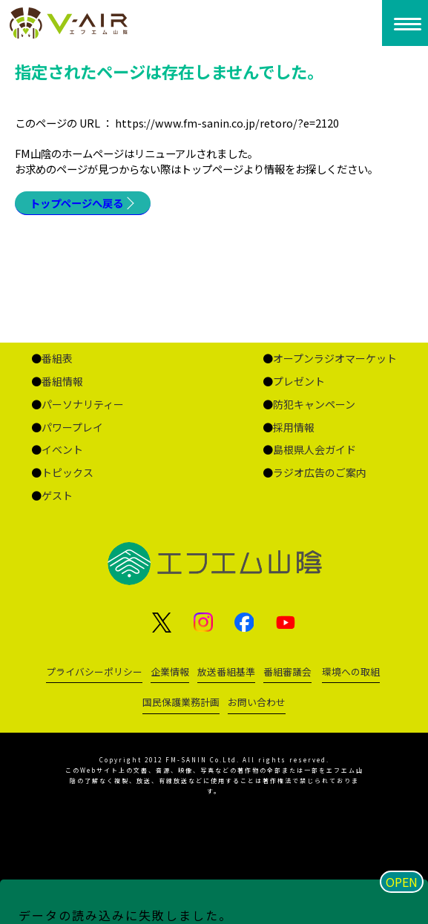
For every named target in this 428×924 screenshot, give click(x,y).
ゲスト (57, 495)
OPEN (402, 882)
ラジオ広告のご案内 (319, 472)
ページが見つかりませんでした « (106, 23)
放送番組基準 (226, 671)
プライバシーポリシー (94, 671)
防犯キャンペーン (314, 404)
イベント (62, 449)
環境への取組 (351, 671)
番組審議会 (287, 671)
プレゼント (299, 381)
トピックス (67, 472)
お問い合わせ (257, 702)
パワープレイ (72, 427)
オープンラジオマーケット (335, 358)
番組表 (57, 358)
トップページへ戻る (76, 203)
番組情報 (62, 381)
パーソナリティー (83, 404)
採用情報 (294, 427)
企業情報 (170, 671)
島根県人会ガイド (314, 449)
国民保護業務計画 (181, 702)
